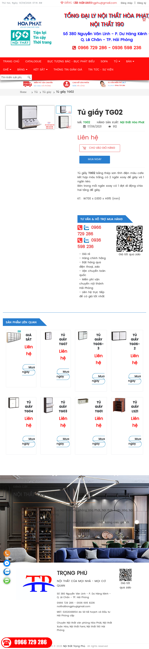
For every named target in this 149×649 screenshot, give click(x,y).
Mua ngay (28, 370)
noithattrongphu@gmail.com (98, 3)
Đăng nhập (126, 3)
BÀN (130, 61)
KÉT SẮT (40, 69)
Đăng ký (141, 3)
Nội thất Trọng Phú (74, 646)
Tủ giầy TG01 (99, 407)
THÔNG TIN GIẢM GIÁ (68, 69)
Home (23, 92)
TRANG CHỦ (11, 61)
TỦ (117, 61)
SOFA (104, 61)
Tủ (36, 92)
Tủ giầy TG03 (63, 407)
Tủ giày (46, 92)
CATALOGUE (33, 61)
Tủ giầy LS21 (135, 407)
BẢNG (22, 69)
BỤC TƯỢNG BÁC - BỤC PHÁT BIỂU (70, 61)
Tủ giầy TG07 (63, 340)
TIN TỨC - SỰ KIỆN (100, 69)
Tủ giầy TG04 (28, 407)
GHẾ (7, 69)
